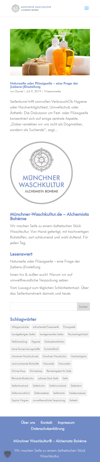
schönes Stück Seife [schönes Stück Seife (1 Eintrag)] (48, 378)
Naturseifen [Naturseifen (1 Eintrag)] (64, 363)
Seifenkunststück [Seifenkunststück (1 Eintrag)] (57, 385)
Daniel (19, 91)
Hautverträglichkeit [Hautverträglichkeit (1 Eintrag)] (78, 334)
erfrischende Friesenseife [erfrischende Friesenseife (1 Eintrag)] (46, 326)
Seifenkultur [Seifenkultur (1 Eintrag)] (39, 385)
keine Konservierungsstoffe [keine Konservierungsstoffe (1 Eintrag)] (26, 348)
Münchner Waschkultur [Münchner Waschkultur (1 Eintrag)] (55, 356)
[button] (7, 454)
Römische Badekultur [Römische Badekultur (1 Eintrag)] (23, 378)
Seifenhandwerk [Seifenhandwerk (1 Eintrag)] (20, 385)
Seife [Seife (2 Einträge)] (65, 378)
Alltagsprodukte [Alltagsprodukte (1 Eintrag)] (20, 326)
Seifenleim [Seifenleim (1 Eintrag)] (76, 385)
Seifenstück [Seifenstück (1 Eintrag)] (59, 392)
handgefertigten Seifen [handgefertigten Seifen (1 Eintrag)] (23, 334)
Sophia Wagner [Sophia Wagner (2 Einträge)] (20, 400)
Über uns (28, 422)
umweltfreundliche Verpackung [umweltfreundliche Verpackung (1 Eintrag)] (49, 400)
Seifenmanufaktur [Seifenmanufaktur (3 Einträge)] (21, 392)
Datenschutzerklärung (47, 428)
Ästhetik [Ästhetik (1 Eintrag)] (73, 400)
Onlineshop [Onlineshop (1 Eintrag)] (36, 370)
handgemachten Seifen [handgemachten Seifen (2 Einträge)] (52, 334)
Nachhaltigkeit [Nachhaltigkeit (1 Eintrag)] (78, 356)
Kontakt (46, 422)
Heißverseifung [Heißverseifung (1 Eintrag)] (19, 341)
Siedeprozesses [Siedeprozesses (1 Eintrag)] (77, 392)
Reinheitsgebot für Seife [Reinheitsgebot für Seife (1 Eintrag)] (59, 370)
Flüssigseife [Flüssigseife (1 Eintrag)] (69, 326)
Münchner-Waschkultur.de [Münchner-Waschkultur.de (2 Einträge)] (25, 356)
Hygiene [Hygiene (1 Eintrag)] (36, 341)
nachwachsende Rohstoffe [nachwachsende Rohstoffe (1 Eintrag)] (25, 363)
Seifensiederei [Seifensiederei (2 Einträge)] (41, 392)
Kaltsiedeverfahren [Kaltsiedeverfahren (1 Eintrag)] (54, 341)
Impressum (66, 422)
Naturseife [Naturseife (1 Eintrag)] (48, 363)
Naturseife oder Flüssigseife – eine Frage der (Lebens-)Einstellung (44, 85)
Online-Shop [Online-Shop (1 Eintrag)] (18, 370)
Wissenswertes (52, 91)
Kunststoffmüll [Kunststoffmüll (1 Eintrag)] (51, 348)
